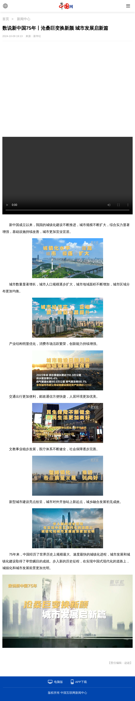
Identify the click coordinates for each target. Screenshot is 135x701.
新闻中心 (23, 19)
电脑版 (58, 681)
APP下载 (81, 681)
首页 (5, 19)
